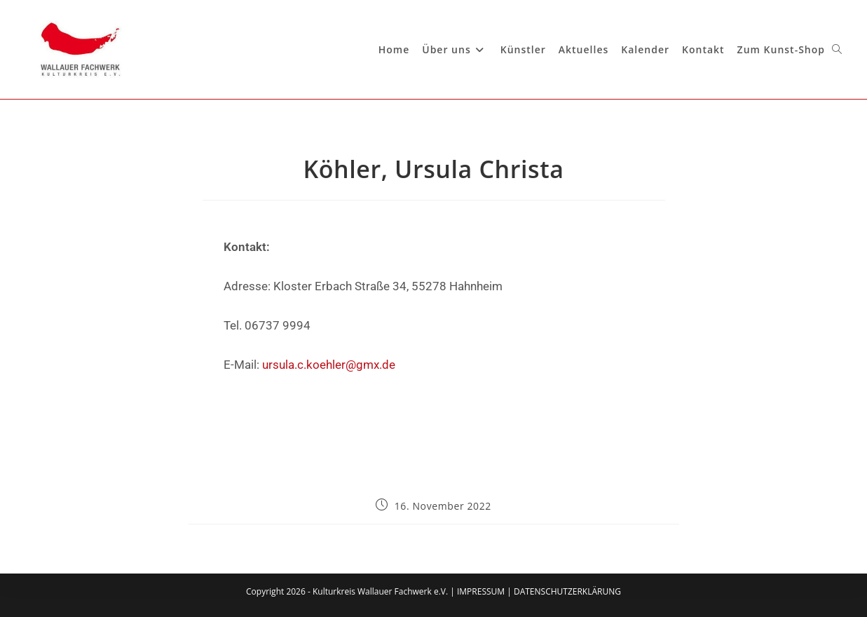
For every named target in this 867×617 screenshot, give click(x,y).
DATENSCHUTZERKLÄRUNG (567, 591)
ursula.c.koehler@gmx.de (328, 365)
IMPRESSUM (481, 591)
